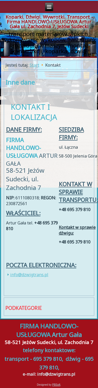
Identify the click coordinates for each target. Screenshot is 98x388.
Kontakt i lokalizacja (34, 112)
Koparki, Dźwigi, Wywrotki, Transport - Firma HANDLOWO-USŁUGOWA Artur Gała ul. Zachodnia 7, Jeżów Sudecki (49, 22)
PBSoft (56, 384)
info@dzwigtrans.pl (29, 274)
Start (34, 65)
